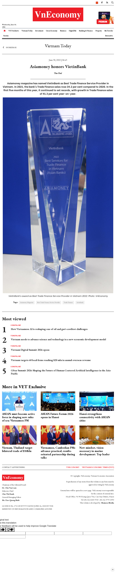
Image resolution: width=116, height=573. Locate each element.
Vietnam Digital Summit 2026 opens (30, 349)
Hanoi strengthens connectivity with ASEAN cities (94, 417)
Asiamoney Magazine (26, 302)
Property (98, 30)
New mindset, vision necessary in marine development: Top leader (94, 451)
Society (6, 35)
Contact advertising (13, 467)
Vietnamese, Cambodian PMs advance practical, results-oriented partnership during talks (58, 452)
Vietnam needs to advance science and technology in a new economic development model (58, 339)
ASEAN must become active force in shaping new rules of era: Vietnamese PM (18, 417)
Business (63, 30)
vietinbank (80, 302)
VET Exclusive (13, 30)
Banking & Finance (86, 30)
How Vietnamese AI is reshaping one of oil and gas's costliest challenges (49, 329)
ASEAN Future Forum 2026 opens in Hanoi (57, 415)
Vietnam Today (27, 30)
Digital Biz (72, 30)
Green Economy (51, 30)
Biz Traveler (108, 30)
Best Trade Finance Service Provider (48, 302)
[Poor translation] (10, 530)
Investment (39, 30)
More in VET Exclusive (24, 387)
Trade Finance (68, 302)
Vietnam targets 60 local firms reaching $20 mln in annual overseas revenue (51, 360)
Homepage (9, 47)
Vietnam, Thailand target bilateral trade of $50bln (17, 449)
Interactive (109, 35)
